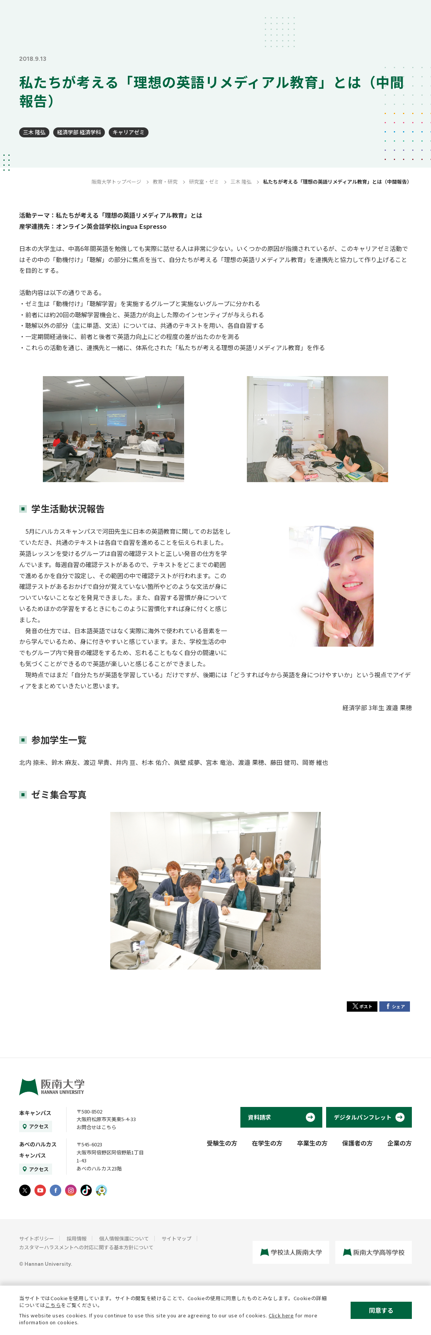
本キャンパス (35, 1113)
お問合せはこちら (96, 1127)
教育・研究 (165, 181)
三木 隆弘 (34, 132)
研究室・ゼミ (204, 181)
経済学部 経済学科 (79, 132)
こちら (53, 1305)
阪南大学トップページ (116, 181)
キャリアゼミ (129, 132)
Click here (281, 1315)
